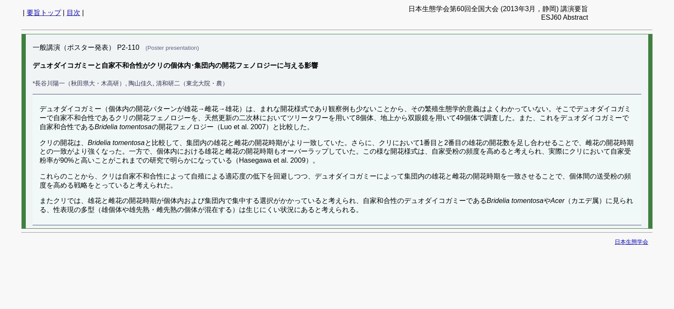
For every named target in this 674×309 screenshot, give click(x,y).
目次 (73, 12)
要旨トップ (44, 12)
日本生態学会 (631, 242)
